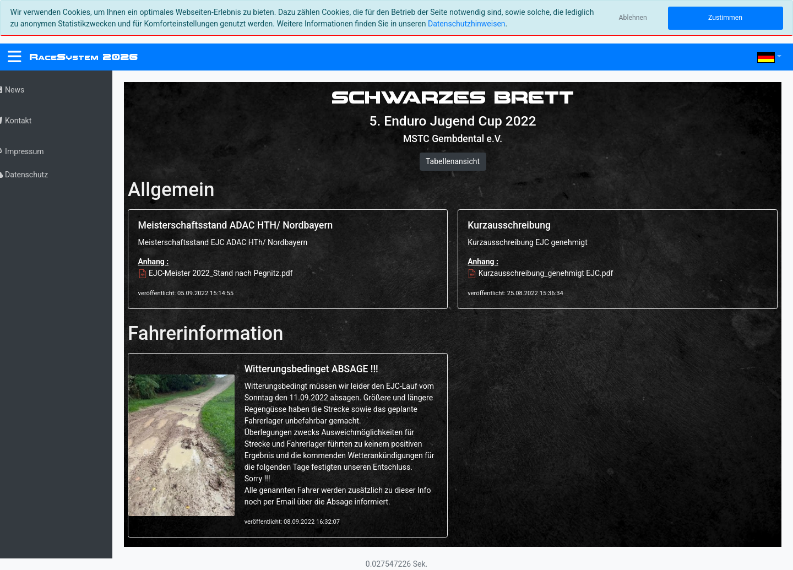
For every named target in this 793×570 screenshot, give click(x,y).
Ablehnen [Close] (633, 17)
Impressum (33, 151)
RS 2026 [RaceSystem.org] (83, 57)
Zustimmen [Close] (725, 17)
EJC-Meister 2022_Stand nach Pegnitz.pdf (230, 273)
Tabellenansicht (460, 161)
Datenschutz (35, 174)
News (23, 89)
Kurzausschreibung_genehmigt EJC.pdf (547, 273)
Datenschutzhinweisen (467, 23)
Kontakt (27, 120)
